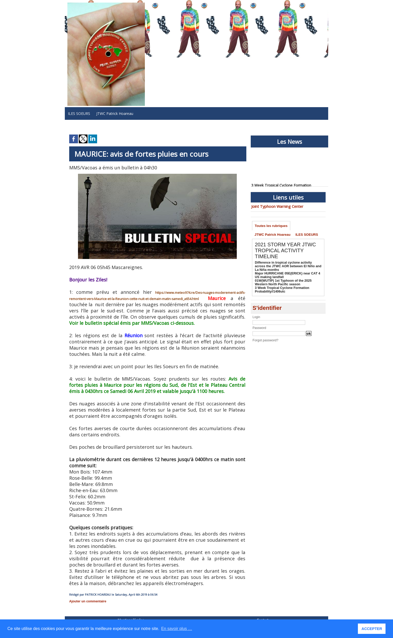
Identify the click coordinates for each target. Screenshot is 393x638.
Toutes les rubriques (271, 226)
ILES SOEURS (79, 113)
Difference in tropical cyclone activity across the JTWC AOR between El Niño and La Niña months (287, 267)
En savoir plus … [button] (176, 628)
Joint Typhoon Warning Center (276, 206)
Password (259, 328)
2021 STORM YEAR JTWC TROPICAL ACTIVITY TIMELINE (286, 251)
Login (256, 318)
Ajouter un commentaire (87, 601)
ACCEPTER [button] (372, 629)
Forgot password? (265, 341)
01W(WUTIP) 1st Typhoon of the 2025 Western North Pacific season (282, 283)
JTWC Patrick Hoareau (114, 113)
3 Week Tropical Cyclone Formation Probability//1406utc (281, 290)
